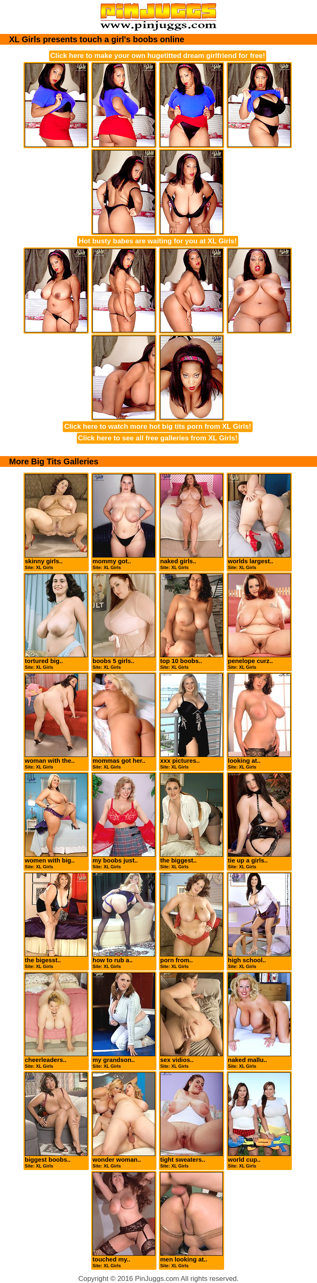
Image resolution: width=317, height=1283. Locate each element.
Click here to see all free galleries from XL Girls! (157, 438)
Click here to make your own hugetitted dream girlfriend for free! (157, 56)
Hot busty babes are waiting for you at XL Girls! (157, 241)
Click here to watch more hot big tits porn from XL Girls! (157, 426)
